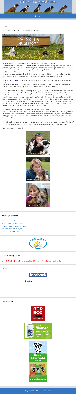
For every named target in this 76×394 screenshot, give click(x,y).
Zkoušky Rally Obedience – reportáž (13, 223)
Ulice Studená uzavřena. (9, 221)
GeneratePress (45, 391)
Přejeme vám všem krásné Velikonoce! (14, 226)
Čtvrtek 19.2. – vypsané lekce (11, 231)
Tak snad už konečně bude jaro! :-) (13, 229)
